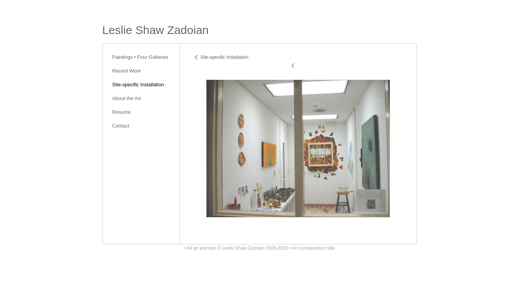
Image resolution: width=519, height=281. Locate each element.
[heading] (155, 30)
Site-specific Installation (138, 84)
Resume (121, 112)
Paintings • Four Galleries (140, 57)
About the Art (126, 98)
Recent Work (126, 71)
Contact (121, 126)
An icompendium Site (313, 248)
